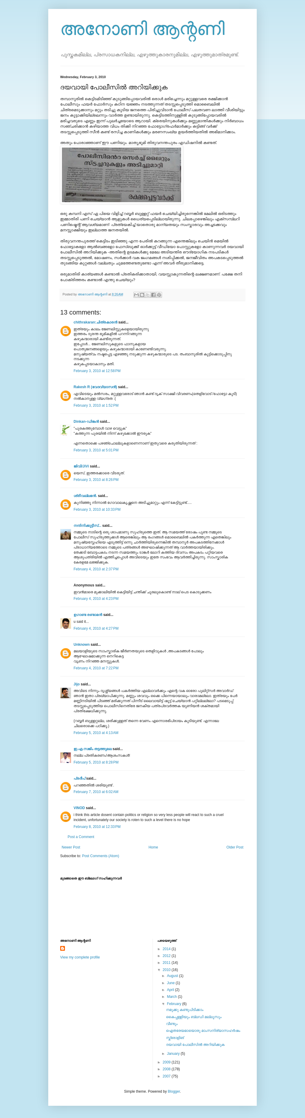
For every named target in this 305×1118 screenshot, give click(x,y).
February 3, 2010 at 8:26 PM (96, 480)
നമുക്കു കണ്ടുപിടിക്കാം (184, 1010)
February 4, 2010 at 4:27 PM (96, 628)
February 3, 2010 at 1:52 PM (96, 405)
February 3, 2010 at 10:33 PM (97, 509)
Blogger (174, 1091)
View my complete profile (80, 957)
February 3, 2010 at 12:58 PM (97, 371)
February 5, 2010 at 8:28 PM (96, 762)
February (174, 1004)
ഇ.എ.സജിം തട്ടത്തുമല (93, 749)
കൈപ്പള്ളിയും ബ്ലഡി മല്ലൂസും (193, 1017)
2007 (167, 1076)
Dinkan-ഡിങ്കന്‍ (86, 421)
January (173, 1054)
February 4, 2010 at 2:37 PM (96, 569)
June (171, 983)
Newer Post (71, 847)
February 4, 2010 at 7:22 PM (96, 668)
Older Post (234, 847)
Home (153, 847)
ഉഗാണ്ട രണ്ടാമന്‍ (88, 615)
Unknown (82, 644)
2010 (167, 970)
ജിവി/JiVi (81, 466)
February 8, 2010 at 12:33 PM (97, 827)
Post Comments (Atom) (100, 856)
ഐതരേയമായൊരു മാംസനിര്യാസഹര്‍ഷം (203, 1031)
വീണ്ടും (172, 1024)
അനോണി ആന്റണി (142, 29)
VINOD (79, 808)
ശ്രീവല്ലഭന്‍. (85, 496)
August (173, 976)
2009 (167, 1062)
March (172, 997)
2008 (167, 1069)
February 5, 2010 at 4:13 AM (96, 733)
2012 (167, 956)
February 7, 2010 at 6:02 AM (96, 792)
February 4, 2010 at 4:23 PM (96, 599)
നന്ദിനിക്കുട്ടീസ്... (87, 526)
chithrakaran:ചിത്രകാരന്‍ (95, 322)
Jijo (77, 684)
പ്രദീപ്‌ (79, 778)
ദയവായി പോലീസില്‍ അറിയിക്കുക (195, 1045)
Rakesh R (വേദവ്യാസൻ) (95, 387)
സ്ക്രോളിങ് (175, 1038)
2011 (167, 963)
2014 (167, 949)
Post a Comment (81, 837)
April (171, 990)
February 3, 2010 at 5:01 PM (96, 450)
